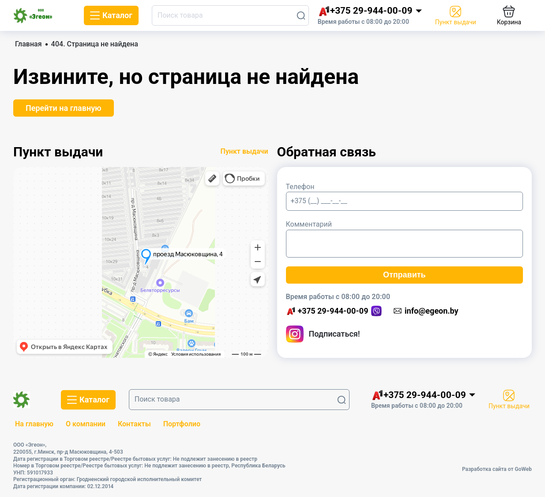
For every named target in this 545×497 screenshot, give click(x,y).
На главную (34, 424)
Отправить (404, 274)
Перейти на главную (63, 108)
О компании (85, 424)
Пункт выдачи (244, 151)
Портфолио (181, 424)
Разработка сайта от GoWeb (497, 469)
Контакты (134, 424)
